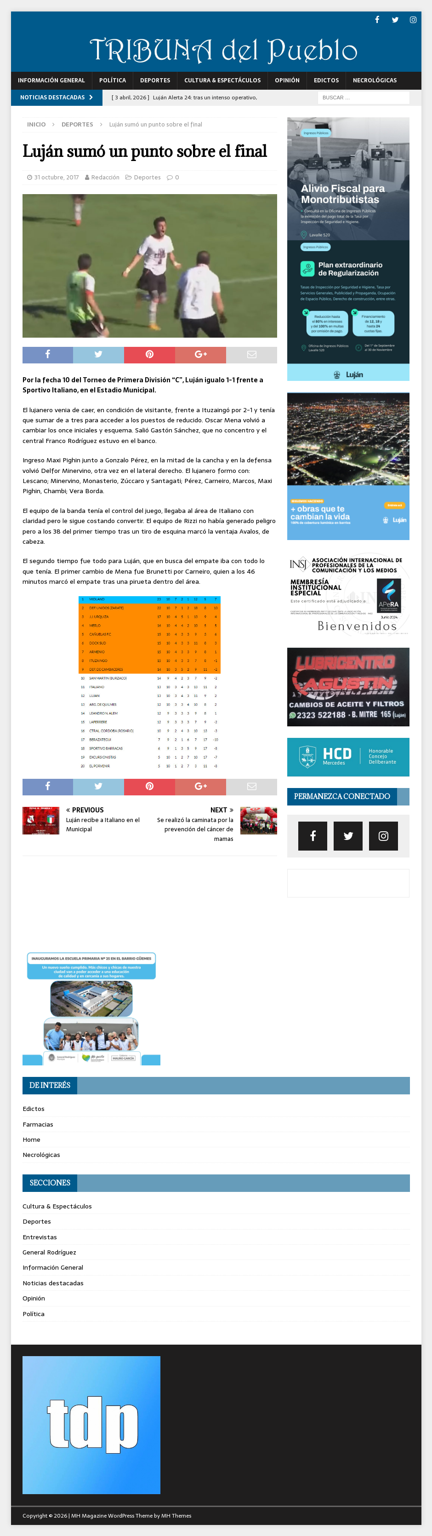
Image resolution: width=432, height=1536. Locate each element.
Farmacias (38, 1124)
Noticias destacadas (53, 1282)
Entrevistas (40, 1236)
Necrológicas (375, 80)
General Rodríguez (49, 1252)
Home (31, 1139)
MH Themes (176, 1515)
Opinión (287, 80)
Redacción (105, 177)
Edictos (326, 80)
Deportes (155, 80)
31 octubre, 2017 (56, 177)
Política (112, 80)
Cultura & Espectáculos (222, 80)
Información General (51, 80)
